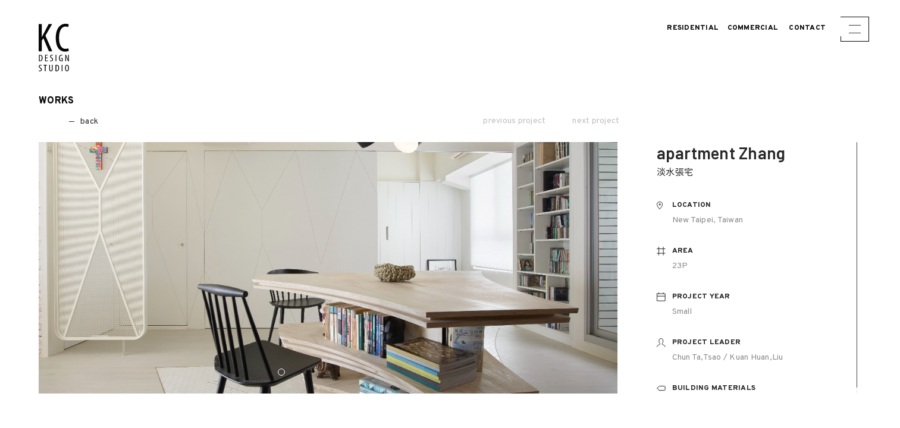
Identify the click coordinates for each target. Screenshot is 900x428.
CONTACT (807, 28)
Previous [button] (58, 273)
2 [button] (305, 372)
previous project (514, 121)
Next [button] (600, 273)
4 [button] (353, 372)
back (68, 122)
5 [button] (376, 372)
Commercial (753, 28)
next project (595, 121)
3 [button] (329, 372)
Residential (693, 28)
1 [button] (281, 372)
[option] (329, 268)
